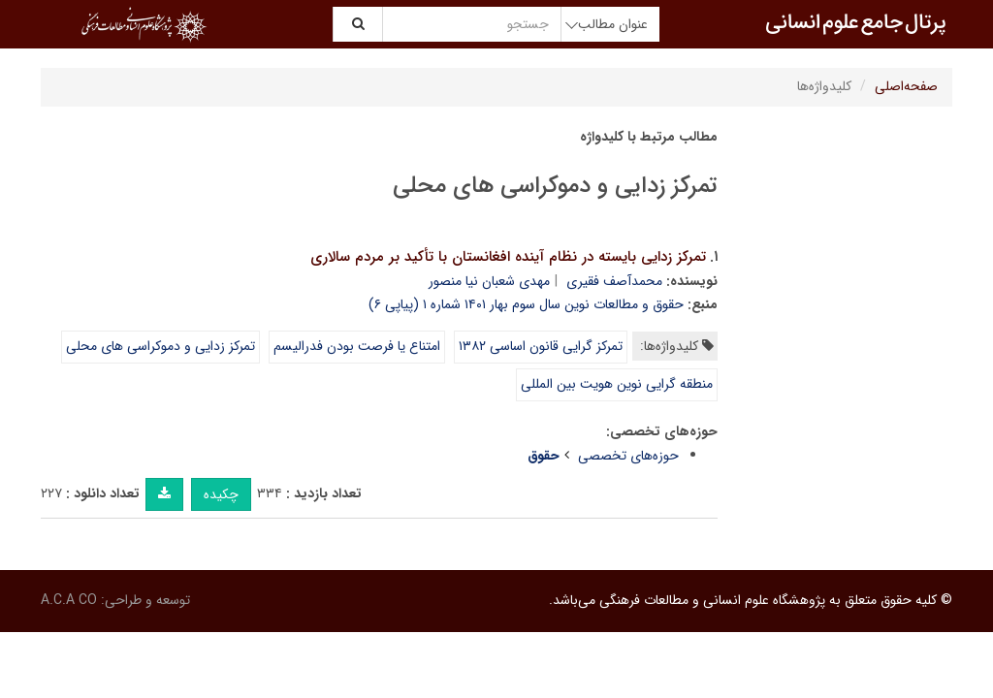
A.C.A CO (69, 600)
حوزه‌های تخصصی (628, 455)
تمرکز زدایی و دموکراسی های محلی (160, 346)
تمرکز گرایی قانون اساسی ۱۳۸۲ (541, 346)
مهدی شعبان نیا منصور (489, 281)
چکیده (221, 494)
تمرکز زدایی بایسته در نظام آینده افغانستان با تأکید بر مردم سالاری (508, 257)
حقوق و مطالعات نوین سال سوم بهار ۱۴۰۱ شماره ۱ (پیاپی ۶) (526, 304)
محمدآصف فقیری (614, 281)
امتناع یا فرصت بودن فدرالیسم (356, 346)
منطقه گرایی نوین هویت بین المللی (617, 384)
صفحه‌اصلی (906, 86)
